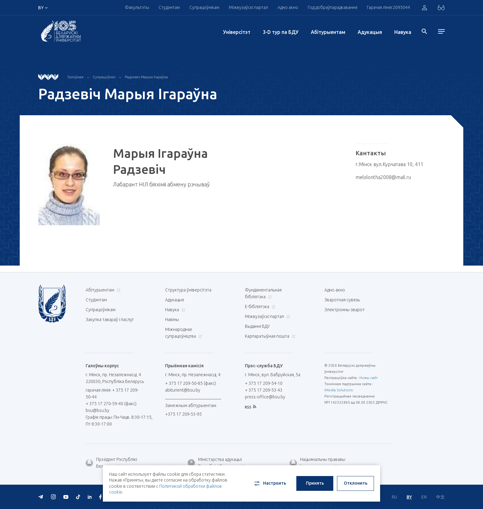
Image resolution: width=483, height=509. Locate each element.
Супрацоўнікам (204, 7)
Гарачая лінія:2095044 (388, 7)
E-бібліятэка (259, 306)
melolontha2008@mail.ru (383, 177)
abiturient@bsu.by (182, 390)
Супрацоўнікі (104, 77)
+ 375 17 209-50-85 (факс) (190, 383)
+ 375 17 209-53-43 (263, 390)
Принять (315, 483)
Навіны (172, 319)
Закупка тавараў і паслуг (110, 319)
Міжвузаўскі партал (248, 7)
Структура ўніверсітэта (188, 289)
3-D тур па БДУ (280, 32)
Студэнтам (169, 7)
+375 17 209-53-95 (183, 414)
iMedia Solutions (338, 390)
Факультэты (137, 7)
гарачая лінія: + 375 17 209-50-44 (112, 393)
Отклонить (355, 483)
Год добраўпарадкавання (332, 7)
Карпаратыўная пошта (269, 336)
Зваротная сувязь (342, 299)
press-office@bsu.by (265, 396)
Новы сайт (368, 378)
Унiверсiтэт (236, 32)
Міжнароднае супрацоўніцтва (183, 333)
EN (424, 497)
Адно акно (288, 7)
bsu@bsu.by (97, 410)
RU (394, 497)
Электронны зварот (344, 309)
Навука (402, 32)
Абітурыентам (328, 32)
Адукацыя (370, 32)
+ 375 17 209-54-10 (263, 383)
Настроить (269, 483)
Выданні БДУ (257, 326)
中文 (440, 497)
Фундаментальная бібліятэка (263, 293)
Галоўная (75, 77)
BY (409, 497)
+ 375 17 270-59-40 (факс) (111, 403)
